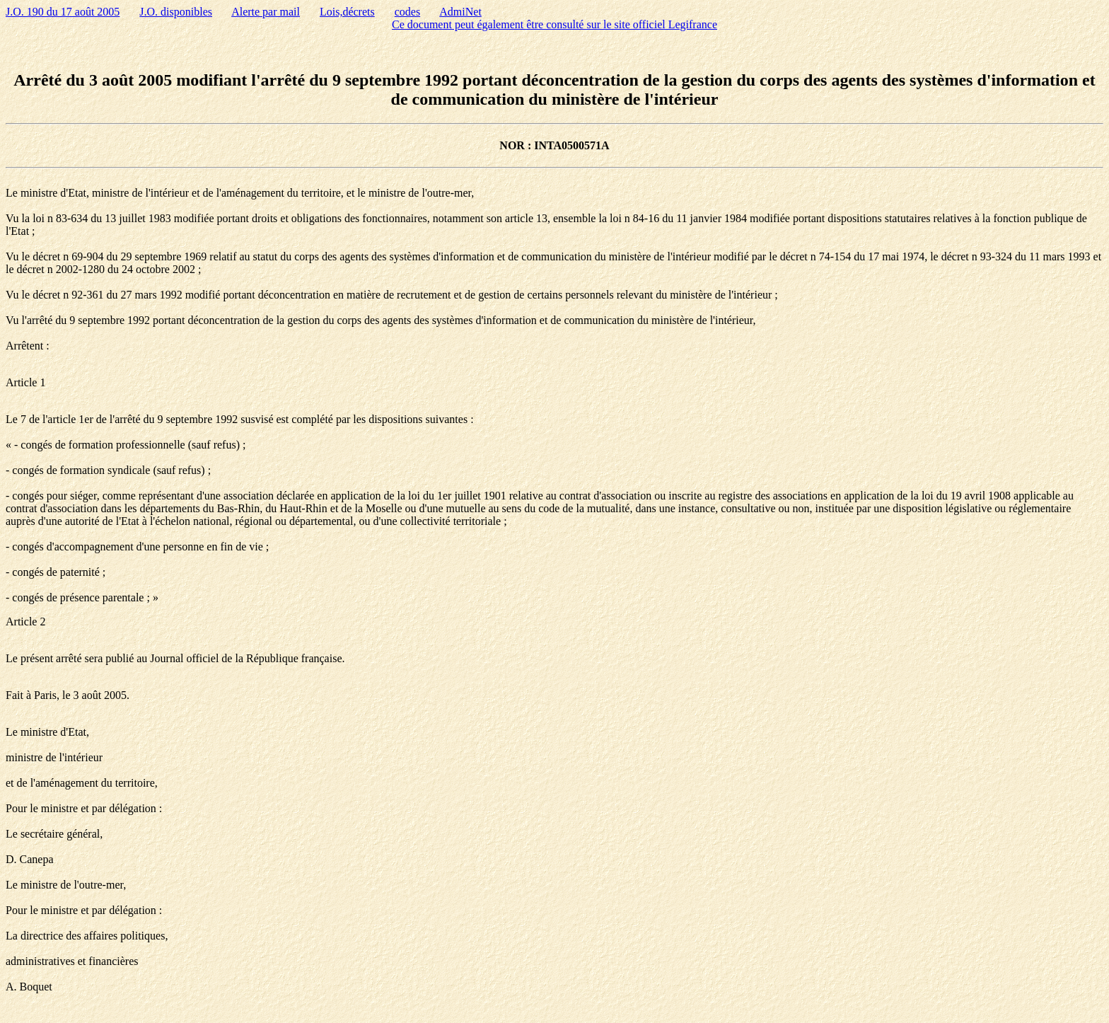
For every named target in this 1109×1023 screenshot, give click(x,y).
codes (407, 12)
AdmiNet (460, 12)
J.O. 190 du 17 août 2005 (63, 12)
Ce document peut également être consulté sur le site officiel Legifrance (554, 24)
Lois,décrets (347, 12)
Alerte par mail (265, 12)
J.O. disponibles (175, 12)
